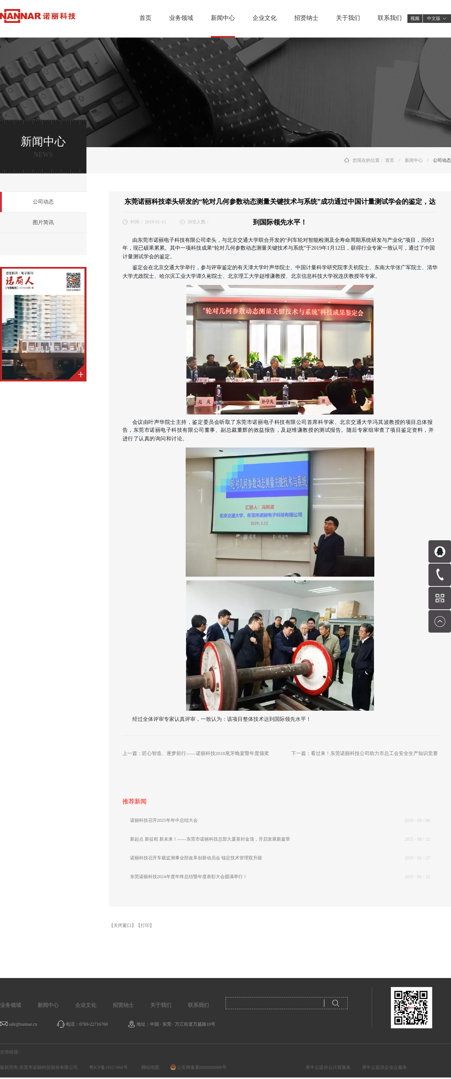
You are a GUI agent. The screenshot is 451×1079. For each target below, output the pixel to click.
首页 (145, 18)
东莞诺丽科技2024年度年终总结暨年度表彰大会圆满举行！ (188, 876)
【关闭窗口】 (122, 925)
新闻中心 (414, 160)
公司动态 (442, 160)
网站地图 (149, 1067)
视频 (414, 18)
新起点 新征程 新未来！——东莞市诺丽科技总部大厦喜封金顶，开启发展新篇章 (210, 839)
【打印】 (145, 925)
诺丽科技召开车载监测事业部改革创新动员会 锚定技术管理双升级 (196, 857)
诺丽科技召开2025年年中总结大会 (164, 820)
